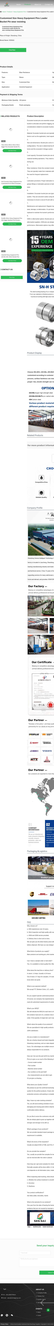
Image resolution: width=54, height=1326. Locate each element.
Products (27, 4)
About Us (38, 4)
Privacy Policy (4, 1324)
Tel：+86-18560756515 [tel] (8, 1294)
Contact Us (49, 4)
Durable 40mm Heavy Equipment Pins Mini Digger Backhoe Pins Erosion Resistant (11, 220)
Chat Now (13, 50)
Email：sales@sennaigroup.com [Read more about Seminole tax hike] (11, 1298)
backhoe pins (37, 1226)
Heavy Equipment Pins (19, 11)
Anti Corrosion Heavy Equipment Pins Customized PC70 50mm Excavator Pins (11, 183)
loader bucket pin (48, 1226)
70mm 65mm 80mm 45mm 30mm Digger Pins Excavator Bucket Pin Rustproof (10, 146)
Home (18, 4)
